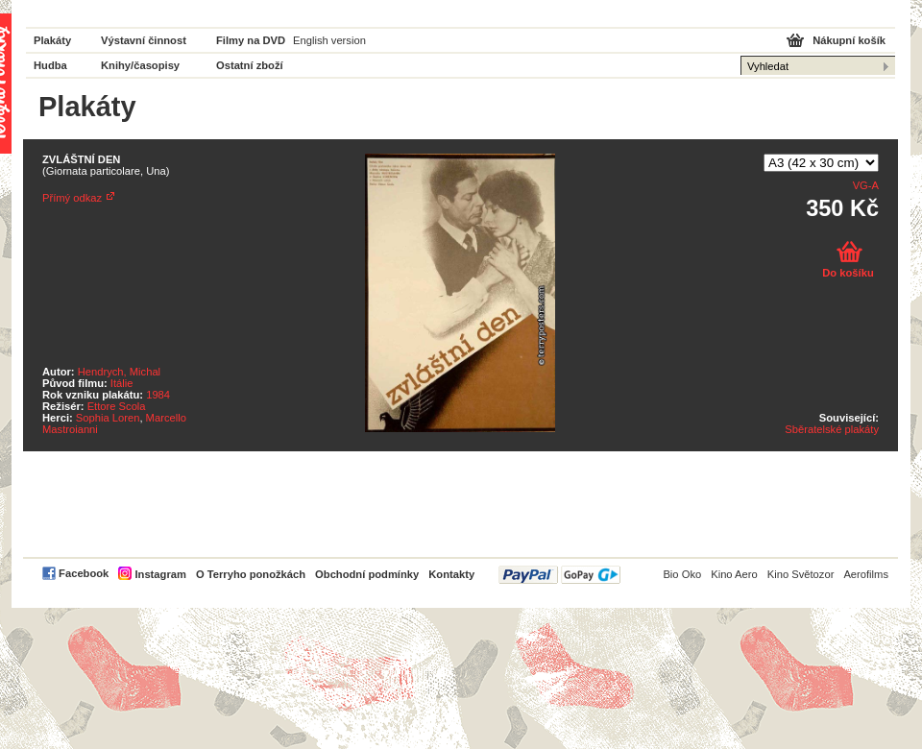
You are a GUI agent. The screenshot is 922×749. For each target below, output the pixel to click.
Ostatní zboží (249, 65)
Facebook (84, 573)
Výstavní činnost (143, 40)
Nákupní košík (849, 40)
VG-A (866, 185)
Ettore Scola (116, 406)
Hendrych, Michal (119, 371)
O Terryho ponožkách (250, 574)
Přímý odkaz (72, 198)
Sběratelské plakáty (832, 429)
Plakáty (52, 40)
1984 (158, 394)
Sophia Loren (108, 417)
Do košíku (847, 272)
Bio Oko (682, 574)
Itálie (121, 383)
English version (329, 40)
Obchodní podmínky (367, 574)
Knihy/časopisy (140, 65)
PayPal (559, 575)
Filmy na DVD (250, 40)
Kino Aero (734, 574)
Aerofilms (865, 574)
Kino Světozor (801, 574)
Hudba (50, 65)
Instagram (159, 574)
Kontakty (451, 574)
